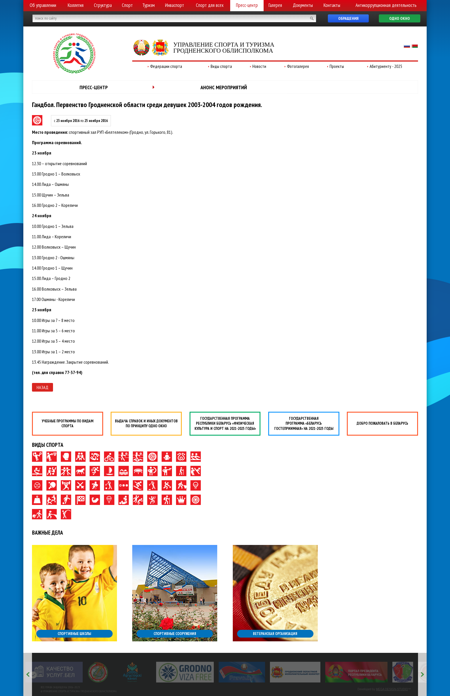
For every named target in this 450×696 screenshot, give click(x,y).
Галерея (275, 5)
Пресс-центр (247, 5)
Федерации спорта (166, 66)
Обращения (348, 18)
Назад (42, 387)
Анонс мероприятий (224, 87)
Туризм (148, 5)
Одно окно (399, 18)
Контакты (332, 5)
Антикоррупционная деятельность (386, 5)
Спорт (127, 5)
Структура (103, 5)
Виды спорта (221, 66)
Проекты (337, 66)
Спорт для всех (210, 5)
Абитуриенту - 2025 (386, 66)
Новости (259, 66)
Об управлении (43, 5)
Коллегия (76, 5)
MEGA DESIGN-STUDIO (392, 689)
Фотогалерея (298, 66)
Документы (303, 5)
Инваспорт (174, 5)
